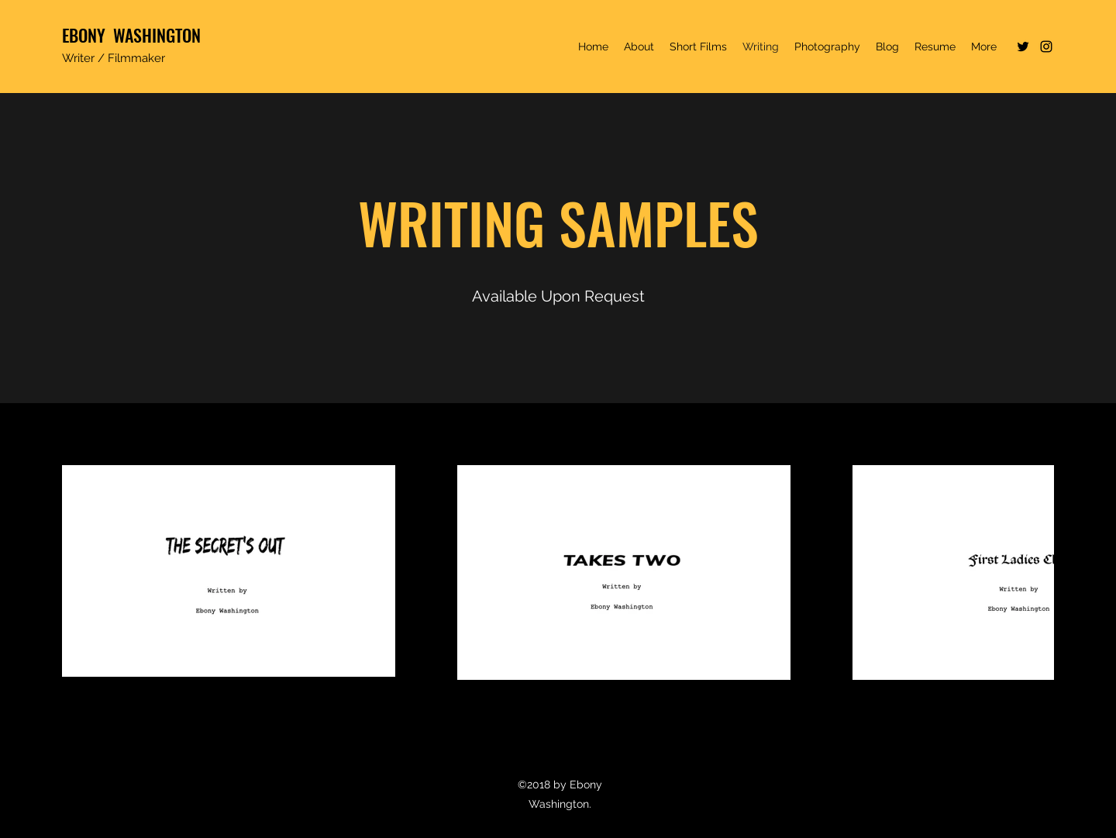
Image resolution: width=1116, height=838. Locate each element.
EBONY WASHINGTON (131, 34)
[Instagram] (1046, 46)
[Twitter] (1023, 46)
